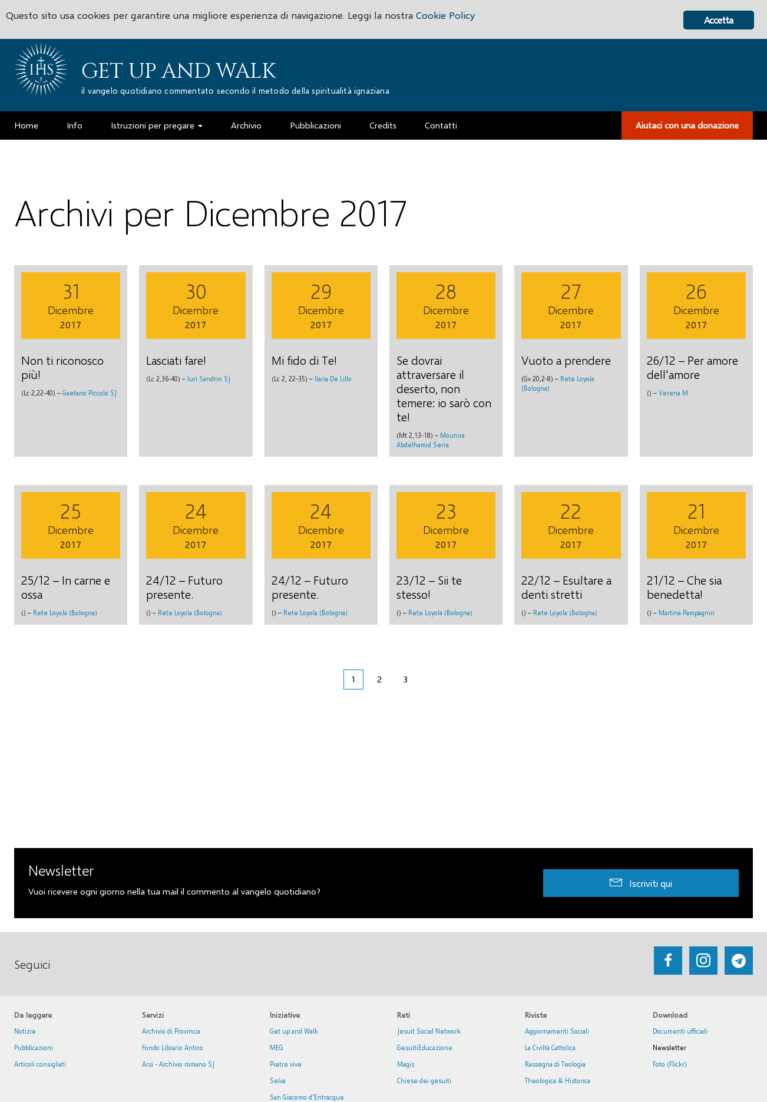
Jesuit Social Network (429, 1031)
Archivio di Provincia (171, 1031)
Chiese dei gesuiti (424, 1080)
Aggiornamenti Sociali (557, 1031)
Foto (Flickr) (670, 1064)
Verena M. (674, 393)
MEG (276, 1047)
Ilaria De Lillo (333, 378)
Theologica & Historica (557, 1080)
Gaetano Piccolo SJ (89, 393)
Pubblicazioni (33, 1047)
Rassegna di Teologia (555, 1064)
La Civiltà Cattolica (550, 1047)
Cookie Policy (448, 16)
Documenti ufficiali (680, 1031)
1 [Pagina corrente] (353, 679)
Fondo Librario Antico (172, 1047)
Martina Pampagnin (687, 612)
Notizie (25, 1031)
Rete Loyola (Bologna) (65, 612)
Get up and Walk (178, 71)
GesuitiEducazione (424, 1047)
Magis (405, 1064)
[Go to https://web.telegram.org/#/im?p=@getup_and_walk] (739, 960)
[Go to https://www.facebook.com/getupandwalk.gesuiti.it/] (668, 960)
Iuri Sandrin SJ (208, 378)
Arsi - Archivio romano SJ (178, 1064)
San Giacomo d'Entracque (307, 1097)
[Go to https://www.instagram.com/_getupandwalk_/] (703, 960)
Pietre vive (286, 1064)
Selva (278, 1080)
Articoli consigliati (40, 1064)
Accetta (718, 19)
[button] (641, 883)
